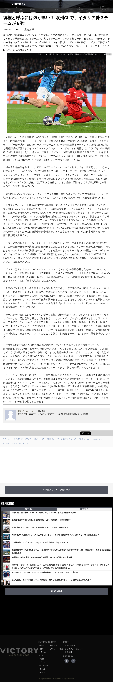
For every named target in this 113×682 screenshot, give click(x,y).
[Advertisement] (56, 464)
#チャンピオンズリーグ (66, 439)
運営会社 (73, 652)
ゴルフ (45, 9)
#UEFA (28, 439)
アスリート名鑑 (61, 649)
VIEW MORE (56, 591)
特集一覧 (58, 645)
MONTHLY (84, 509)
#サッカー (7, 439)
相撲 (56, 9)
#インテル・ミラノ (20, 443)
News (92, 9)
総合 (9, 9)
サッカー (32, 9)
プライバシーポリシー (78, 649)
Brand (104, 9)
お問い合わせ (75, 645)
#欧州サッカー (85, 439)
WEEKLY (28, 509)
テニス (68, 9)
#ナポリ (6, 443)
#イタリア (18, 439)
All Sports (80, 9)
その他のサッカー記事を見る (56, 490)
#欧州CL (50, 439)
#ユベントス (39, 439)
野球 (21, 9)
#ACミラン (97, 439)
